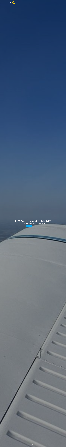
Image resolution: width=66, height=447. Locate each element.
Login (52, 2)
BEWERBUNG (56, 2)
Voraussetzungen (37, 2)
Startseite (25, 2)
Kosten (48, 2)
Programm (31, 2)
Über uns (44, 2)
